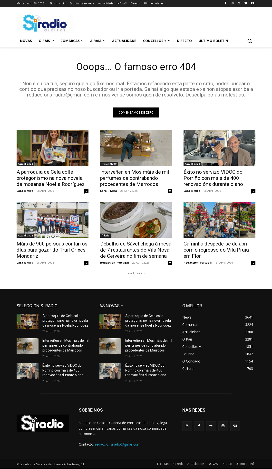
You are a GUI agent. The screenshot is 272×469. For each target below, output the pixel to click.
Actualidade (25, 163)
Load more (136, 273)
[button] (249, 41)
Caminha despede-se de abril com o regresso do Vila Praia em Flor (216, 250)
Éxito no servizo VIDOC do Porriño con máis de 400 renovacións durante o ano (213, 178)
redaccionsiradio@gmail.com (117, 444)
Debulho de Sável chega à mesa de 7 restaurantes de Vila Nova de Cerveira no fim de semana (135, 250)
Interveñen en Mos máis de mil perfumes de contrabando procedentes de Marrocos (134, 178)
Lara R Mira (25, 190)
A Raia (105, 235)
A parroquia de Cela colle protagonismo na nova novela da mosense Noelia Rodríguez (51, 178)
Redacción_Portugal (114, 262)
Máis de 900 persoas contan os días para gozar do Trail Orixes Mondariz (52, 250)
